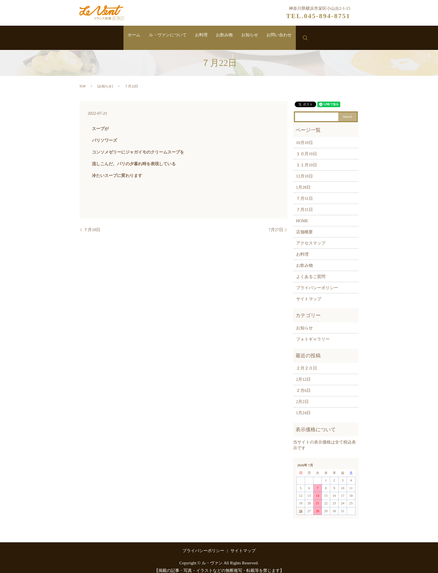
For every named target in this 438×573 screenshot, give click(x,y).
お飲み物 (226, 35)
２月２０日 (306, 363)
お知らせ (255, 35)
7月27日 (276, 224)
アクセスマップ (310, 237)
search (317, 35)
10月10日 (304, 137)
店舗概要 (304, 226)
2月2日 (302, 396)
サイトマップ (308, 293)
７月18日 (92, 224)
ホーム (124, 35)
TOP (82, 81)
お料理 (199, 35)
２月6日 (303, 385)
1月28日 (303, 181)
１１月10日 (306, 159)
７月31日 (304, 193)
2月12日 (303, 374)
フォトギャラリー (313, 333)
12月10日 (304, 170)
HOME (302, 215)
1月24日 (303, 407)
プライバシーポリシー (317, 282)
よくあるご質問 (310, 271)
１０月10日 (306, 148)
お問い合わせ (288, 35)
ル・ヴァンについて (162, 35)
